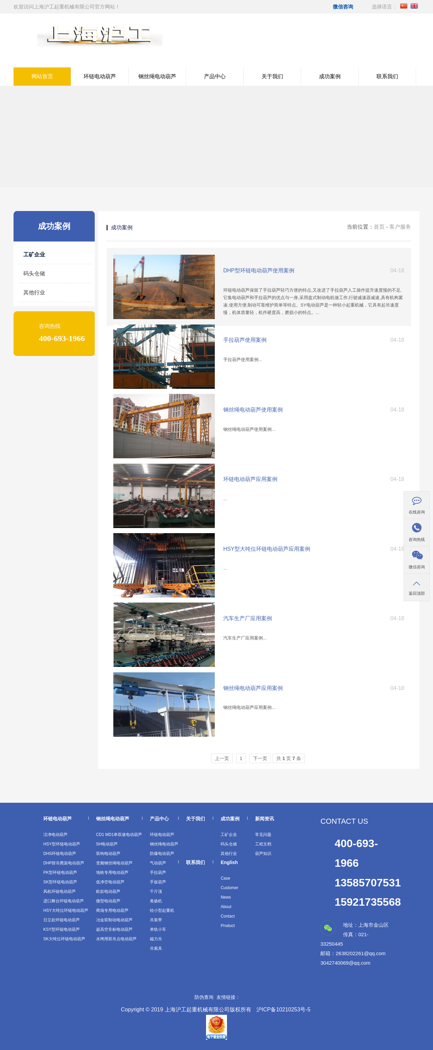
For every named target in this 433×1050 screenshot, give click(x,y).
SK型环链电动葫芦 (60, 882)
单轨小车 (158, 929)
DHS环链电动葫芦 (59, 853)
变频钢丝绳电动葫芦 (114, 863)
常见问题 (263, 834)
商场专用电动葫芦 (112, 910)
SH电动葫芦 (107, 844)
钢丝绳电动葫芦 (157, 76)
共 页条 (288, 758)
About (226, 906)
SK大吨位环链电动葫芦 (64, 939)
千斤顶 (156, 891)
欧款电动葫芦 (108, 891)
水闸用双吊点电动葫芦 (116, 939)
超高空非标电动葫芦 (114, 929)
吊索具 (156, 948)
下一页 (260, 758)
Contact (227, 916)
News (226, 897)
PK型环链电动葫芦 (60, 872)
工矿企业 (34, 254)
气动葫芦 (158, 863)
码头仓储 (34, 273)
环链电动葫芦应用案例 (250, 479)
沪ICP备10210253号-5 (283, 1009)
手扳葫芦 (158, 882)
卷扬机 (156, 901)
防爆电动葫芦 (162, 853)
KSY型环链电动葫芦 (61, 929)
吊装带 (156, 920)
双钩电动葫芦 (108, 853)
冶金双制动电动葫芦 (114, 920)
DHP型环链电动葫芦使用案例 (258, 270)
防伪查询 (204, 997)
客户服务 (400, 227)
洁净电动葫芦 (55, 834)
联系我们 (387, 76)
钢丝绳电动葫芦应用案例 (253, 688)
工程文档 (263, 844)
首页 (379, 227)
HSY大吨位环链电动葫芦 (65, 910)
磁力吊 (156, 939)
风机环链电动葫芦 (59, 891)
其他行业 (34, 292)
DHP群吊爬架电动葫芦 (63, 863)
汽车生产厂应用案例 (247, 618)
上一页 (222, 758)
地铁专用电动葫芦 (112, 872)
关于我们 (272, 76)
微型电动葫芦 (108, 901)
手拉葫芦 (158, 872)
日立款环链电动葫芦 (61, 920)
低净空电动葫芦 (110, 882)
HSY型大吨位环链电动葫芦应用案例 (266, 549)
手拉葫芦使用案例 (245, 340)
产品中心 (215, 76)
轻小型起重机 (162, 910)
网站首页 (42, 76)
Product (227, 925)
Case (225, 878)
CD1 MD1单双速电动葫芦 (119, 834)
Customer (229, 887)
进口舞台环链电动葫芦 (63, 901)
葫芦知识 (263, 853)
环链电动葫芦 (100, 76)
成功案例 (330, 76)
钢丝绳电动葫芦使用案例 (253, 410)
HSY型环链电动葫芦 (61, 844)
